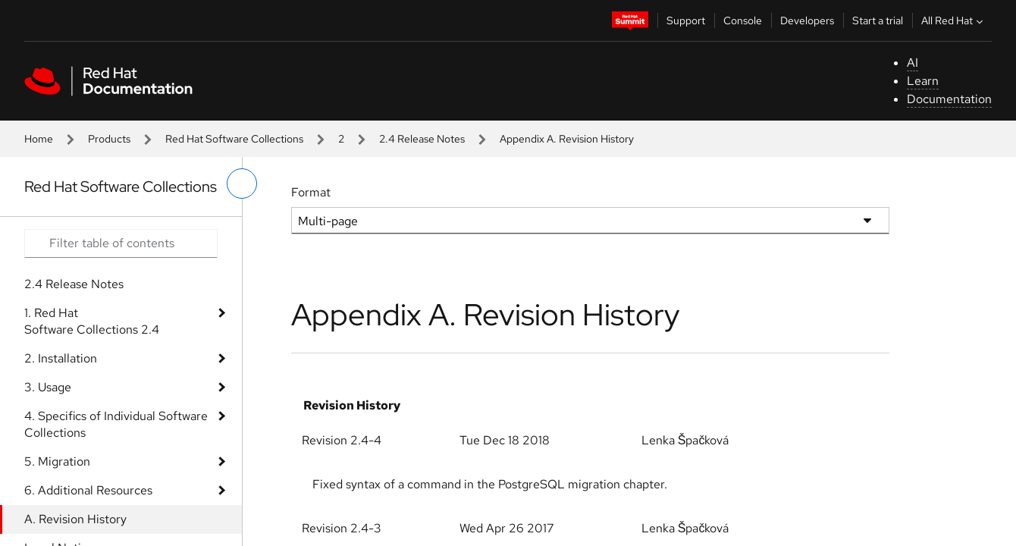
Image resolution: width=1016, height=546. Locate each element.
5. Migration (57, 461)
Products (109, 139)
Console (742, 20)
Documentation (949, 99)
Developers (807, 20)
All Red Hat (953, 20)
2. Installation (60, 358)
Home (38, 139)
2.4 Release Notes (422, 139)
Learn (923, 81)
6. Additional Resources (88, 490)
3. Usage (47, 387)
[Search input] (121, 243)
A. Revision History (75, 519)
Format (311, 192)
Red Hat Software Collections (234, 139)
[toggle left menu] (242, 183)
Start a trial (877, 20)
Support (685, 20)
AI (912, 63)
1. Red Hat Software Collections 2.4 (91, 321)
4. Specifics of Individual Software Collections (116, 424)
